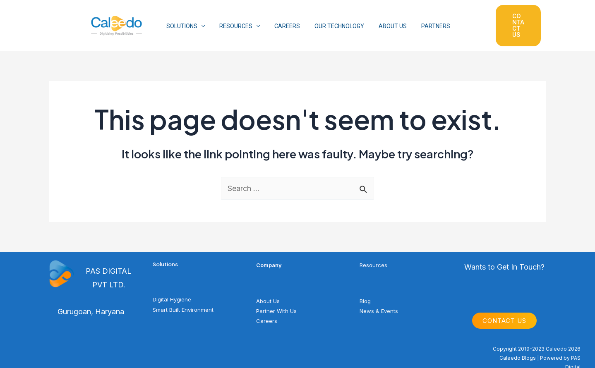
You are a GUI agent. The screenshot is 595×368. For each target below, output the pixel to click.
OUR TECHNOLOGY (329, 20)
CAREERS (280, 20)
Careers (266, 308)
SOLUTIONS (184, 20)
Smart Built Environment (183, 297)
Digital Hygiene (172, 287)
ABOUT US (380, 20)
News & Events (379, 298)
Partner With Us (276, 298)
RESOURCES (235, 20)
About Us (268, 288)
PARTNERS (419, 20)
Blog (365, 288)
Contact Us (504, 309)
